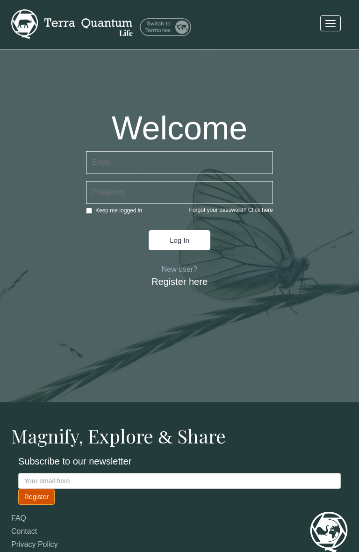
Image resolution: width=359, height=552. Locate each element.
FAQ (18, 518)
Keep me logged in (114, 210)
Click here (260, 210)
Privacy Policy (34, 544)
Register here (179, 281)
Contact (24, 531)
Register (36, 497)
